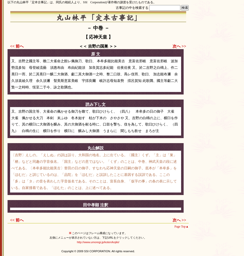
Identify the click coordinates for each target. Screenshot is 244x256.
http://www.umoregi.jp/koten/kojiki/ (98, 242)
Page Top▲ (182, 226)
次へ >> (179, 46)
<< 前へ (17, 46)
